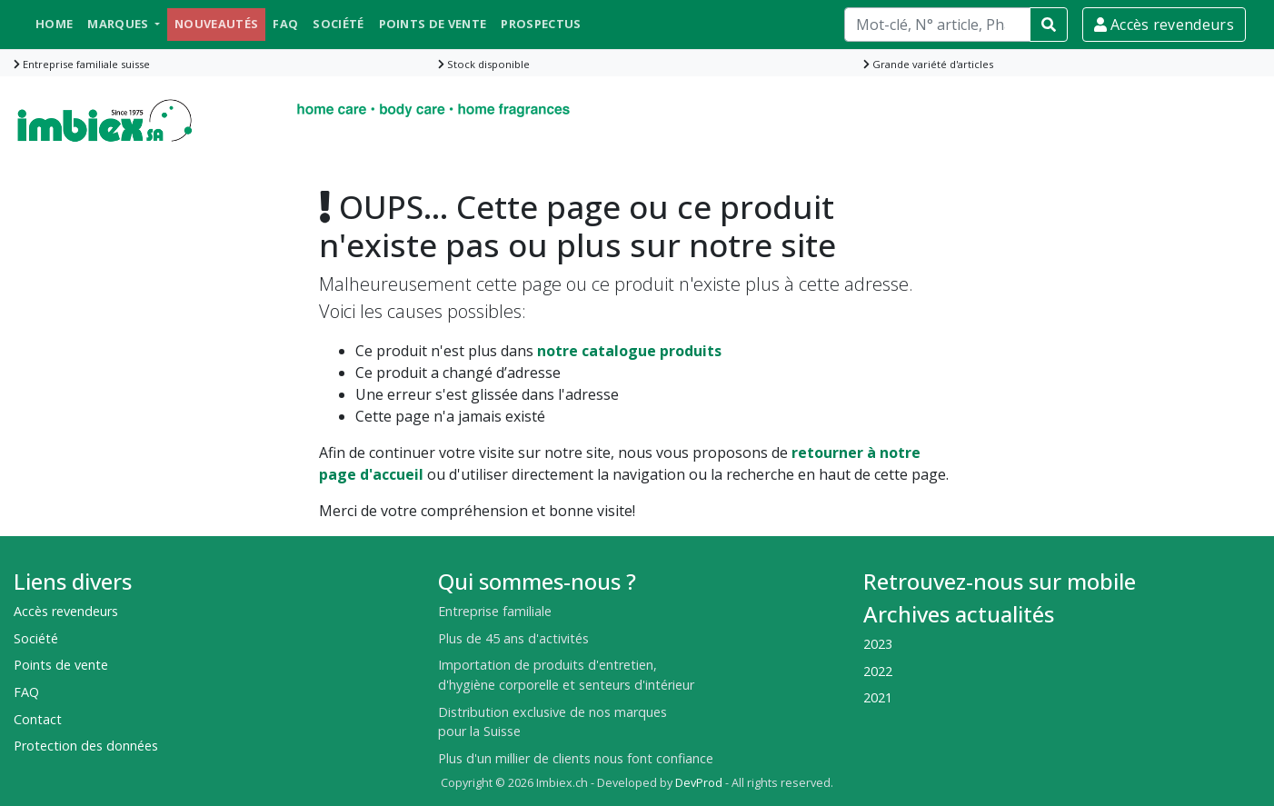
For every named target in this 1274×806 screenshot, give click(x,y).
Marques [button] (119, 23)
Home (54, 23)
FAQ (285, 23)
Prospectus (541, 23)
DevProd (698, 783)
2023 (877, 643)
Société (338, 23)
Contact (38, 719)
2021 (877, 697)
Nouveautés (216, 23)
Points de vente (433, 23)
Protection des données (86, 745)
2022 (877, 671)
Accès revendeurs (1164, 25)
